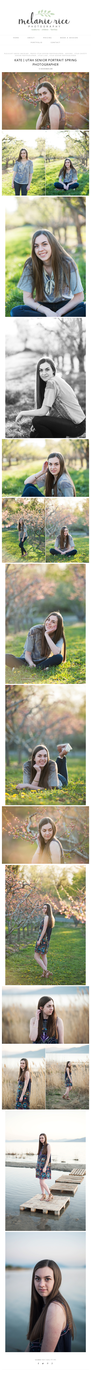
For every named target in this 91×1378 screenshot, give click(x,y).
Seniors (69, 53)
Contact (55, 42)
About (31, 38)
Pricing (47, 38)
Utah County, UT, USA (49, 1360)
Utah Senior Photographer (62, 55)
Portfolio (36, 42)
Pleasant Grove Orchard (16, 53)
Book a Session (69, 38)
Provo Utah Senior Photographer (47, 53)
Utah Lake (43, 55)
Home (16, 38)
